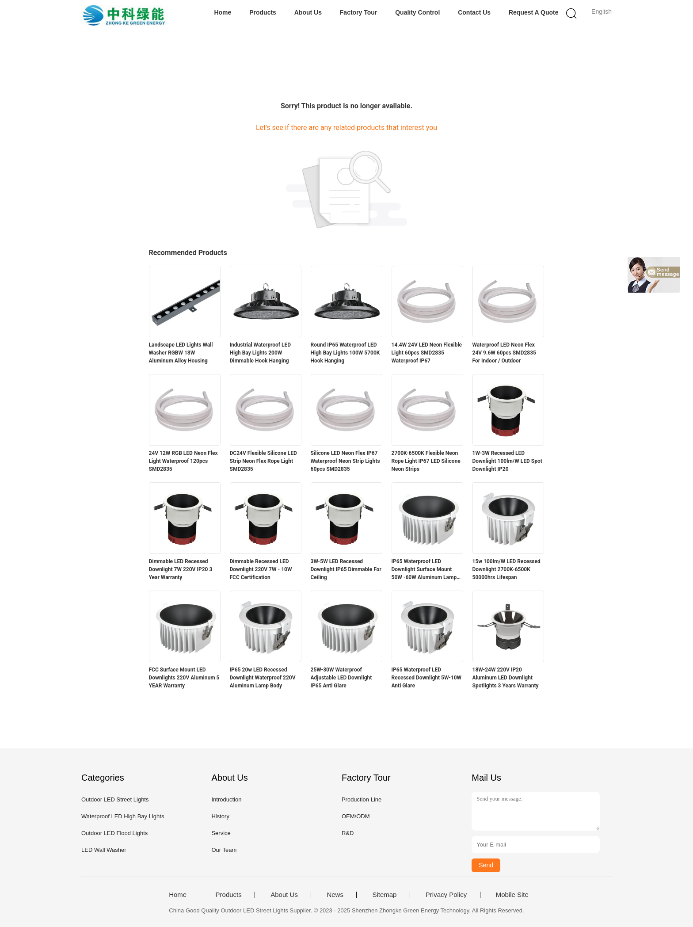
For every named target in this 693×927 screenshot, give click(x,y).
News (335, 895)
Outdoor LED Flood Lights (114, 833)
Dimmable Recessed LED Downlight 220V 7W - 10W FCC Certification (261, 569)
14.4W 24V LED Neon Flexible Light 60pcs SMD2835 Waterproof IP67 (427, 353)
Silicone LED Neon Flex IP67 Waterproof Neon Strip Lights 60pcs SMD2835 (345, 461)
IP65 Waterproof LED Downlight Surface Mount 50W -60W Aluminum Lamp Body (424, 569)
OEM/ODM (356, 816)
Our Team (223, 850)
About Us (308, 12)
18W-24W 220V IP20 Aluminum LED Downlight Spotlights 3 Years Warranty (505, 678)
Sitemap (384, 895)
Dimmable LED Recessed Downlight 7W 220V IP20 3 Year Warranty (181, 569)
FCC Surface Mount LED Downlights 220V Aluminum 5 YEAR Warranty (184, 678)
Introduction (226, 799)
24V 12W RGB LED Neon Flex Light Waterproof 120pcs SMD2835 (183, 461)
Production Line (361, 799)
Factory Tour (358, 12)
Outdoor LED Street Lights (114, 799)
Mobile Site (512, 895)
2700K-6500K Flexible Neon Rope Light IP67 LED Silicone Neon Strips (426, 461)
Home (222, 12)
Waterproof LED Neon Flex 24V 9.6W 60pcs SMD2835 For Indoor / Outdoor (504, 353)
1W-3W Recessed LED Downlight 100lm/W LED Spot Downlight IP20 (507, 461)
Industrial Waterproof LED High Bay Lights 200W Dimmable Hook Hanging (260, 353)
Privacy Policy (446, 895)
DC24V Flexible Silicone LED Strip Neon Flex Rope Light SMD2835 (263, 461)
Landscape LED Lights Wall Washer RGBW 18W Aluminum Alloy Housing (181, 353)
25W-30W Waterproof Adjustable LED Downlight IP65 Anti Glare (341, 678)
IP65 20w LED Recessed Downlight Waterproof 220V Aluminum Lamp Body (263, 678)
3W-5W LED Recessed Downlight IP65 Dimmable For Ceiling (346, 569)
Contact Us (474, 12)
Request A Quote (534, 12)
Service (220, 833)
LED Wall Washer (103, 850)
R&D (348, 833)
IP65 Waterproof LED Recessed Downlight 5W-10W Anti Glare (427, 678)
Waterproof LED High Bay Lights (122, 816)
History (220, 816)
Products (262, 12)
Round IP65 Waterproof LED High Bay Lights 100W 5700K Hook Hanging (345, 353)
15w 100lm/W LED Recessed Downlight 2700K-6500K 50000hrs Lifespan (506, 569)
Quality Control (417, 12)
